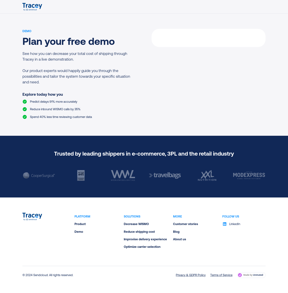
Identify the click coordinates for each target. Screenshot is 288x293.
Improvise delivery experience (145, 239)
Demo (78, 231)
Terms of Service (221, 275)
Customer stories (185, 224)
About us (179, 239)
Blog (176, 231)
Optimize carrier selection (142, 246)
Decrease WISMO (136, 224)
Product (80, 224)
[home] (32, 7)
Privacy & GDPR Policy (191, 275)
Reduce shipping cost (139, 231)
